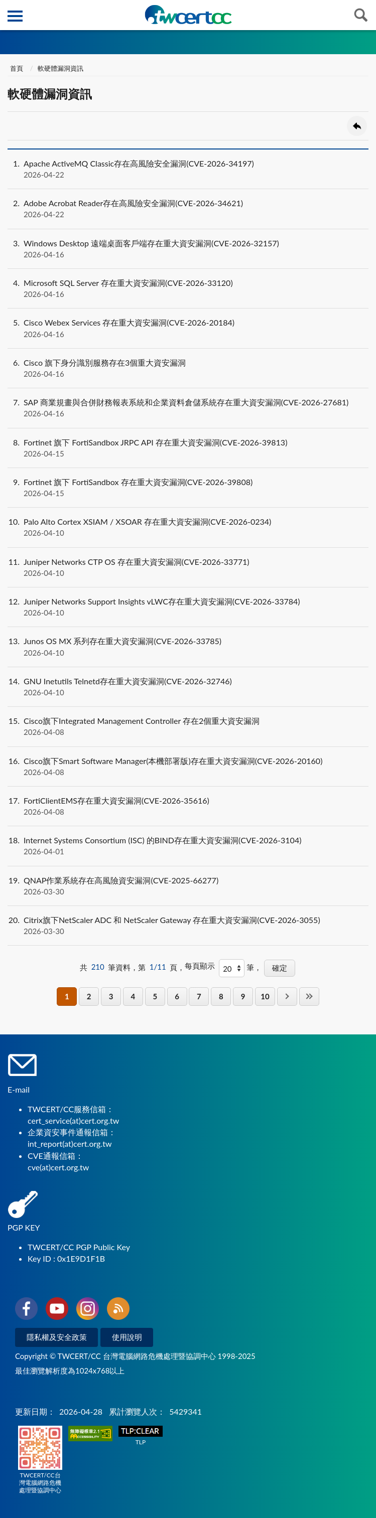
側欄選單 (15, 16)
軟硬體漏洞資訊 (60, 68)
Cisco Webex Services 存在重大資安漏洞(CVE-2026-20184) (188, 328)
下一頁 (287, 996)
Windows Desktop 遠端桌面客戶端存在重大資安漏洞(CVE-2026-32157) (188, 248)
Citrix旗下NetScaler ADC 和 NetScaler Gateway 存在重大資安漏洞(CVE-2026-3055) (188, 925)
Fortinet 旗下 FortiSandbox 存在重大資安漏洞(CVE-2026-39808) (188, 487)
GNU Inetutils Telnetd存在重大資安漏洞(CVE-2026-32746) (188, 686)
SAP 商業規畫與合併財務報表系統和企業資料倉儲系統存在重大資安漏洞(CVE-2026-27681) (188, 407)
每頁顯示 (200, 965)
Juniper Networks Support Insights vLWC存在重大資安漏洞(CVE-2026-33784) (188, 607)
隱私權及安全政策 (57, 1336)
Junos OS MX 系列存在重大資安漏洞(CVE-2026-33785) (188, 646)
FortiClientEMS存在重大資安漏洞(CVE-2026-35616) (188, 806)
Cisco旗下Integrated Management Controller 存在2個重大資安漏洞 (188, 726)
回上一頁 (357, 126)
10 (265, 996)
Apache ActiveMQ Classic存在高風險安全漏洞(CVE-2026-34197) (188, 169)
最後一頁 (309, 996)
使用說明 (127, 1336)
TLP (140, 1436)
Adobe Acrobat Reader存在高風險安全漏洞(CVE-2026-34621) (188, 208)
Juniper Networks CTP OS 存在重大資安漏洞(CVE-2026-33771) (188, 567)
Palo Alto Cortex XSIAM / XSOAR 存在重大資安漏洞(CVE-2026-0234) (188, 527)
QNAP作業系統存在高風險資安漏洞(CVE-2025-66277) (188, 885)
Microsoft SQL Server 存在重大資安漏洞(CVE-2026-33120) (188, 288)
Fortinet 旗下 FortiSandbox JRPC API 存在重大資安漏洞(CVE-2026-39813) (188, 448)
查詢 (361, 15)
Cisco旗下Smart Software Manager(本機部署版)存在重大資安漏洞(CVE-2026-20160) (188, 766)
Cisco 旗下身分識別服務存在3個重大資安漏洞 (188, 368)
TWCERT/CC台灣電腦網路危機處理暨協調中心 (40, 1460)
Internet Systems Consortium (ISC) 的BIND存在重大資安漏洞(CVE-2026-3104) (188, 845)
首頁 (16, 68)
